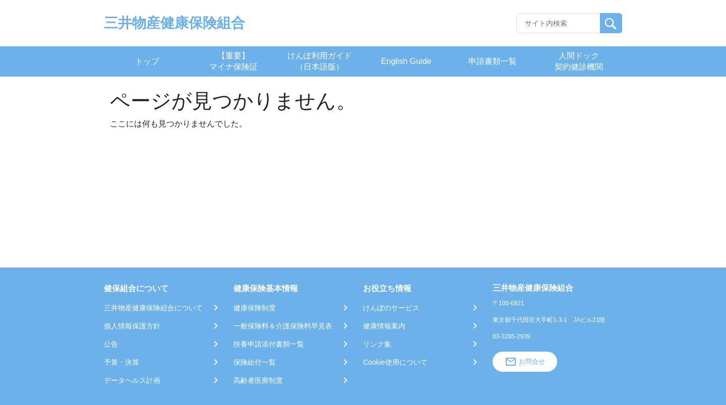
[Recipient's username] (558, 23)
